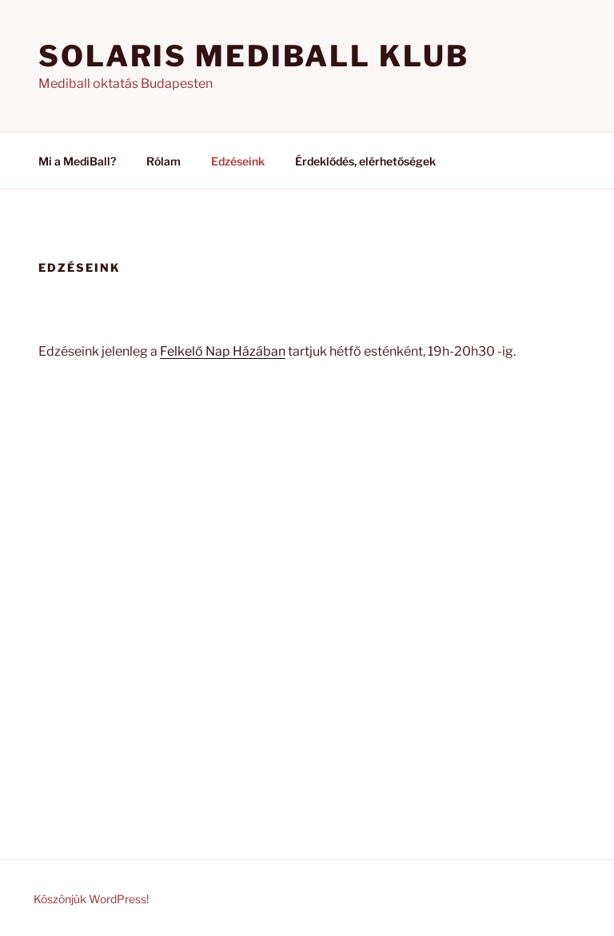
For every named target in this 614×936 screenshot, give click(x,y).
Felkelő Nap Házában (222, 351)
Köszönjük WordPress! (91, 899)
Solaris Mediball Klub (253, 56)
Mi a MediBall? (77, 161)
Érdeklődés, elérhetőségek (365, 161)
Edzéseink (238, 161)
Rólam (163, 161)
